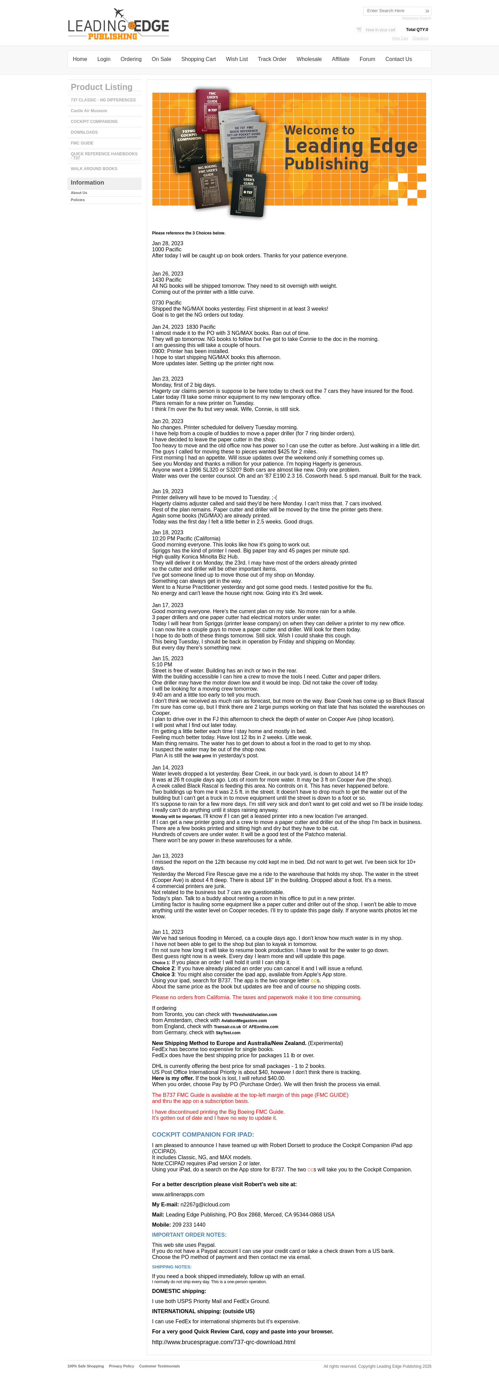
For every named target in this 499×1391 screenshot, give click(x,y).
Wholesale (309, 59)
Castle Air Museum (89, 110)
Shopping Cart (198, 59)
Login (104, 59)
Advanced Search (416, 18)
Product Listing (102, 87)
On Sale (161, 59)
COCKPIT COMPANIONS (94, 121)
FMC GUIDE (82, 143)
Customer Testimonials (159, 1366)
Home (80, 59)
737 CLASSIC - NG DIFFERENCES (103, 100)
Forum (367, 59)
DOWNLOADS (84, 132)
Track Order (272, 59)
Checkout (420, 38)
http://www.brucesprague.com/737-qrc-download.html (223, 1342)
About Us (79, 193)
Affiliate (341, 59)
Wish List (237, 59)
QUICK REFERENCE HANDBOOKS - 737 (104, 156)
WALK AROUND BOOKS (94, 168)
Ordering (131, 59)
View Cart (400, 38)
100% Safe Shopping (85, 1366)
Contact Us (398, 59)
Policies (78, 200)
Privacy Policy (121, 1366)
